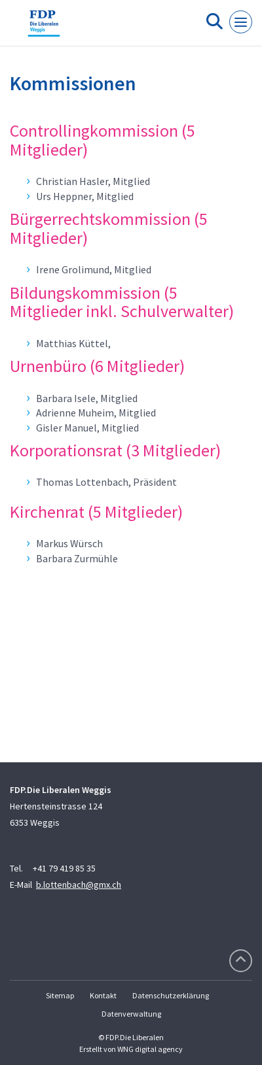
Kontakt (103, 995)
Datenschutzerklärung (170, 995)
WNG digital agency (150, 1049)
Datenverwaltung (131, 1014)
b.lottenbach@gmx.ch (78, 884)
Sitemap (60, 995)
